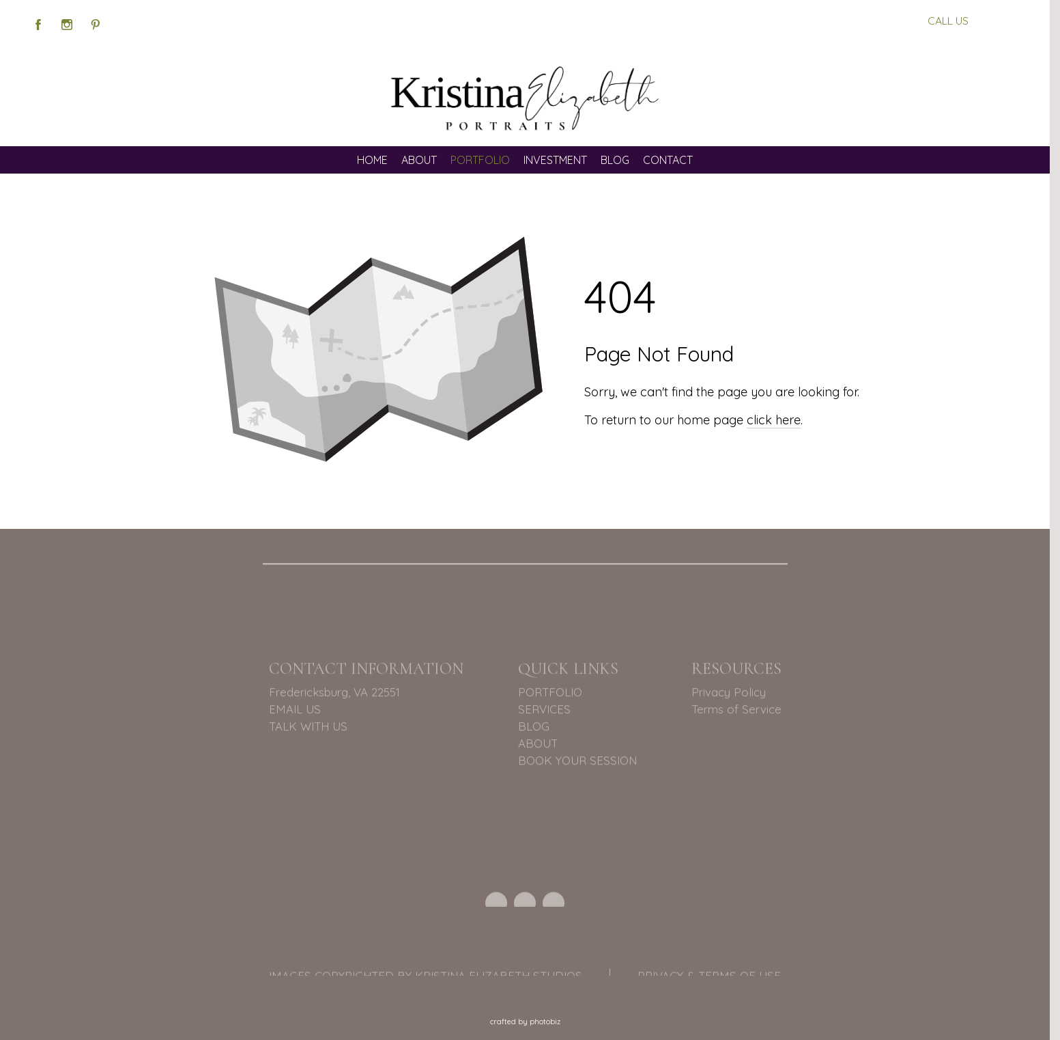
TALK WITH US (308, 728)
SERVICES (544, 711)
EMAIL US (295, 711)
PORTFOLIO (550, 694)
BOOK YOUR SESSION (577, 762)
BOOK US (998, 20)
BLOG (533, 728)
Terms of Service (736, 711)
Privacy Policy (728, 694)
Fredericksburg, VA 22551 (334, 694)
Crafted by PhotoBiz (525, 1021)
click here (774, 420)
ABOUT (538, 745)
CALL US (948, 20)
